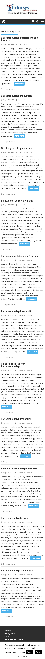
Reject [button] (38, 652)
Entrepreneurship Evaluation (16, 419)
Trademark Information (13, 639)
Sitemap (7, 631)
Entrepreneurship (9, 89)
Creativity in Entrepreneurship (17, 148)
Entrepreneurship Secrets (15, 518)
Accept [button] (29, 652)
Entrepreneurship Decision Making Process (19, 39)
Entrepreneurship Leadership (16, 311)
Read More (19, 83)
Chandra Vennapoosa (24, 45)
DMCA (6, 636)
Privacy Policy (9, 633)
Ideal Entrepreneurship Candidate (19, 468)
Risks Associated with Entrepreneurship (13, 365)
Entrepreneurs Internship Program (19, 256)
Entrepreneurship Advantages (17, 570)
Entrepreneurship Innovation (16, 95)
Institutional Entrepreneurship (17, 200)
